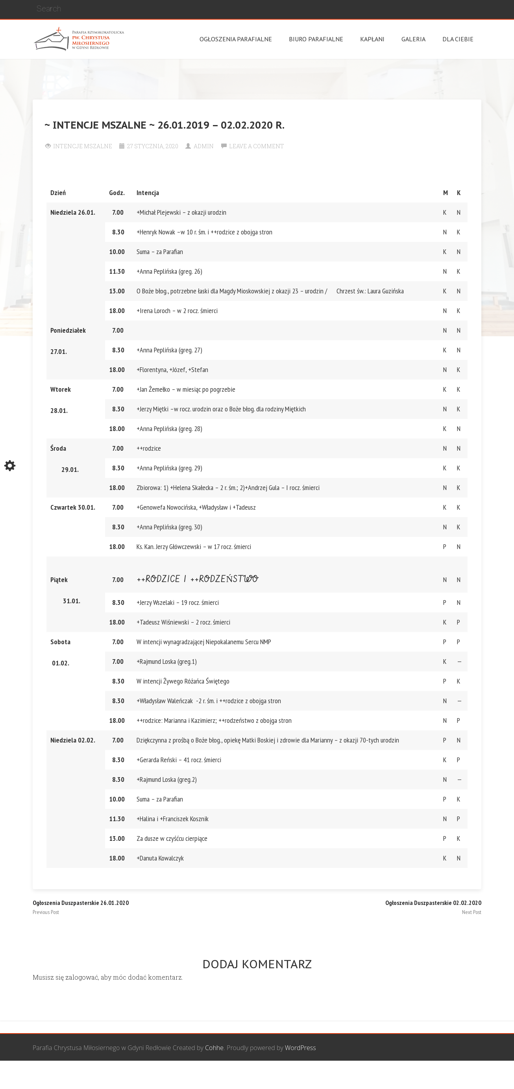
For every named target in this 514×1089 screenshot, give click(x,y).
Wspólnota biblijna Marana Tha (389, 1075)
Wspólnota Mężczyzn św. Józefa (210, 1075)
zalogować (81, 977)
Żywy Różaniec (460, 1075)
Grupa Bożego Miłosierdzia (300, 1075)
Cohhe (214, 1047)
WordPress (300, 1047)
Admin (204, 146)
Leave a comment (256, 146)
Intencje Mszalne (82, 146)
